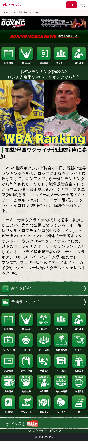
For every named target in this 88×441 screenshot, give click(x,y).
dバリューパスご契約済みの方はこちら (21, 12)
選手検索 (79, 62)
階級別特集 (61, 348)
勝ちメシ (44, 411)
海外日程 (9, 390)
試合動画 (9, 369)
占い (79, 411)
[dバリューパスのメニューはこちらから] (82, 5)
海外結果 (26, 390)
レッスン (61, 411)
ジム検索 (61, 369)
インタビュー (79, 348)
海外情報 (79, 390)
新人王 (44, 328)
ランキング (61, 62)
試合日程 (9, 62)
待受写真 (44, 369)
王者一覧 (26, 348)
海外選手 (44, 390)
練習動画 (44, 62)
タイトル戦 (44, 348)
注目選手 (79, 369)
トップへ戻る (20, 424)
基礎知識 (9, 411)
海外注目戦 (61, 390)
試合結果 (26, 62)
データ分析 (26, 369)
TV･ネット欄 (9, 348)
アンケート (26, 411)
